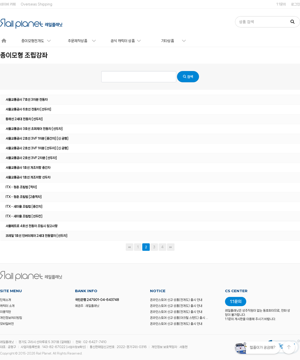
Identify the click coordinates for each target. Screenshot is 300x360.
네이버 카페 (8, 4)
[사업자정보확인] (76, 347)
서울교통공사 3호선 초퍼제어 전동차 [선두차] (34, 128)
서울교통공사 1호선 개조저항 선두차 (28, 177)
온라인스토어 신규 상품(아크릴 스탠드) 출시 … (179, 317)
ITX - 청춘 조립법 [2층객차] (24, 196)
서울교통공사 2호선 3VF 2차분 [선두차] (31, 158)
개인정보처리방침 (11, 317)
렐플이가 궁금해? (262, 348)
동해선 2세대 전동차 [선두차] (24, 119)
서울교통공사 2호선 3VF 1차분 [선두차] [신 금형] (37, 148)
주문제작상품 (84, 41)
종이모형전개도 (38, 41)
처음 (129, 247)
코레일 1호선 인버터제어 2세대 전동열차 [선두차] (36, 235)
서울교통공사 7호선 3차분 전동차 (27, 99)
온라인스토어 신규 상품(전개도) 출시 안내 (176, 299)
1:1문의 (281, 4)
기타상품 (175, 41)
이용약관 (5, 311)
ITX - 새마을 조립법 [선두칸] (24, 216)
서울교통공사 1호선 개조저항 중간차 (28, 167)
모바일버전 (7, 323)
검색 (188, 77)
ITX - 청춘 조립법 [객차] (21, 187)
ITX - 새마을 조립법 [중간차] (24, 206)
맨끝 (170, 247)
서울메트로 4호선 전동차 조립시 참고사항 (32, 226)
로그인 (295, 4)
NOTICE (158, 290)
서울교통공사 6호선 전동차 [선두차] (28, 109)
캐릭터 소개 (7, 305)
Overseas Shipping (36, 4)
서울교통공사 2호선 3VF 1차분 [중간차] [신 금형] (37, 138)
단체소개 (5, 299)
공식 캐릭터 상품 (127, 41)
